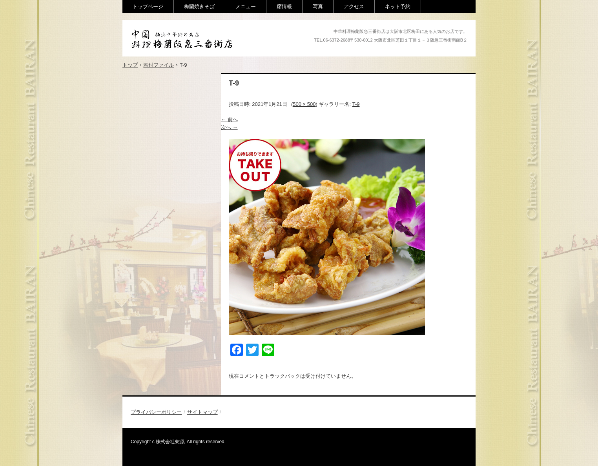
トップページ (148, 6)
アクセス (354, 6)
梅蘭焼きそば (199, 6)
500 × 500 (304, 104)
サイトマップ (202, 412)
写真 (318, 6)
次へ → (229, 127)
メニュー (245, 6)
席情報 (284, 6)
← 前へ (229, 119)
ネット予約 (397, 6)
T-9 (356, 104)
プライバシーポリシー (156, 412)
